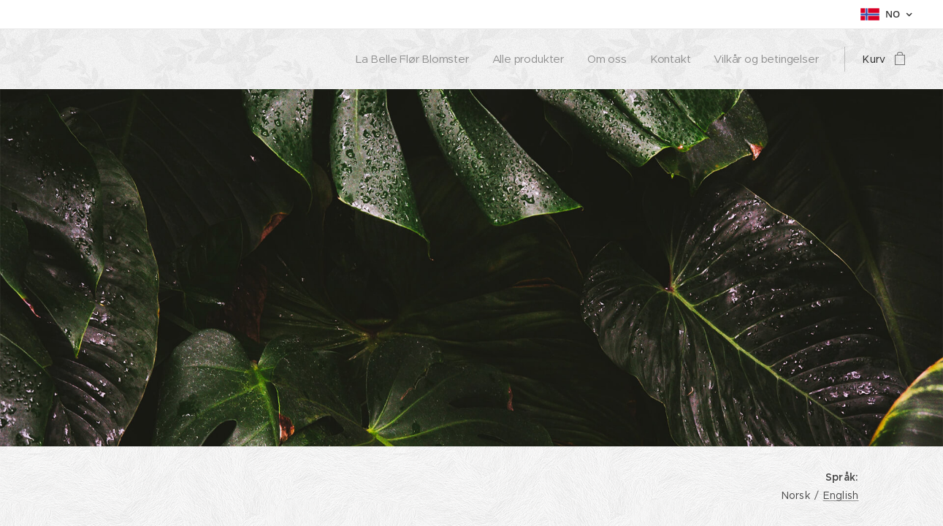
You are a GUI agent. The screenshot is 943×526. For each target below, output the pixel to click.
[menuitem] (412, 59)
